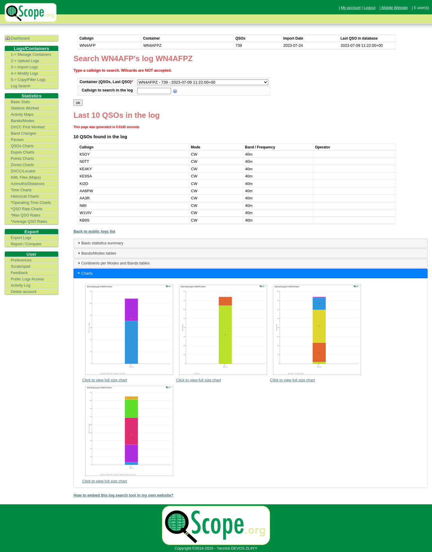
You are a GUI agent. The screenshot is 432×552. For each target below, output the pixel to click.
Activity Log (20, 285)
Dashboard (20, 38)
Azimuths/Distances (27, 183)
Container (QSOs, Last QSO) (106, 81)
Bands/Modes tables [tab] (96, 253)
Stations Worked (25, 108)
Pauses (17, 139)
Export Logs (21, 237)
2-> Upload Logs (25, 60)
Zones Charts (22, 165)
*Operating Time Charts (31, 202)
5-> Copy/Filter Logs (28, 79)
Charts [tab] (84, 273)
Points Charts (22, 158)
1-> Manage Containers (31, 54)
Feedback (19, 272)
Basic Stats (20, 102)
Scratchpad (20, 266)
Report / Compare (26, 244)
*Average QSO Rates (29, 221)
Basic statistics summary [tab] (99, 242)
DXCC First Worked (27, 127)
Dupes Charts (22, 152)
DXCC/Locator (23, 171)
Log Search (20, 86)
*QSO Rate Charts (26, 209)
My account (350, 7)
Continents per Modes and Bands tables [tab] (113, 263)
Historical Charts (25, 196)
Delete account (23, 291)
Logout (369, 7)
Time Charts (21, 190)
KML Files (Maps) (26, 177)
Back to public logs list (94, 231)
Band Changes (23, 133)
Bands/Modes (22, 120)
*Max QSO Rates (25, 215)
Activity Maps (22, 114)
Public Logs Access (27, 279)
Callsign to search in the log (107, 90)
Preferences (21, 260)
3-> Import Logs (24, 67)
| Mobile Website (394, 7)
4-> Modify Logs (24, 73)
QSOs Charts (22, 146)
